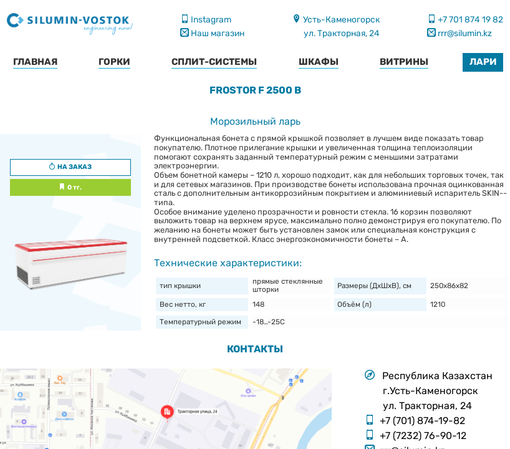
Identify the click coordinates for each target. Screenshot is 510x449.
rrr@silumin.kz (464, 33)
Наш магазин (216, 33)
